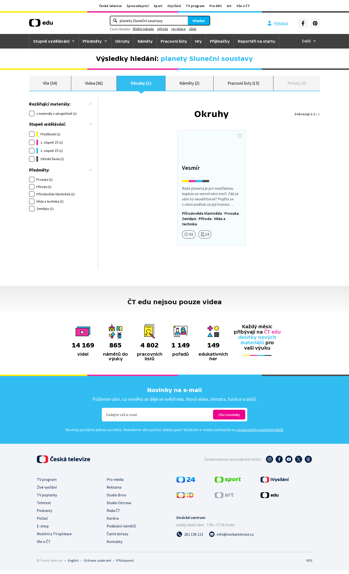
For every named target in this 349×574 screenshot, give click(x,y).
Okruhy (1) (141, 85)
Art (229, 6)
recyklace (178, 29)
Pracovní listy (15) (244, 85)
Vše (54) (50, 85)
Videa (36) (94, 85)
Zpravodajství (138, 6)
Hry (198, 41)
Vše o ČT (243, 6)
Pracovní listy (174, 41)
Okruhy (122, 41)
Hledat (199, 20)
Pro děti (215, 6)
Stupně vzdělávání (51, 41)
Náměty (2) (189, 85)
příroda (162, 29)
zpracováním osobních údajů (259, 433)
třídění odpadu (143, 29)
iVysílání (174, 6)
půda (192, 29)
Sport (158, 6)
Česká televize (110, 6)
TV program (195, 6)
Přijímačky (220, 41)
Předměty (92, 41)
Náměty (145, 41)
